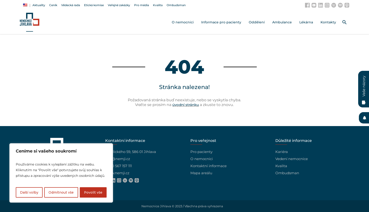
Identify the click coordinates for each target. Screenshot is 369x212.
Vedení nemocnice (291, 159)
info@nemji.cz (117, 159)
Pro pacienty (201, 151)
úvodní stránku (185, 104)
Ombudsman (287, 173)
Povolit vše (93, 192)
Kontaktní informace (208, 166)
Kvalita (281, 166)
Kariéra (281, 151)
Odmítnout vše (61, 192)
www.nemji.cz (117, 173)
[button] (344, 22)
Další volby (29, 192)
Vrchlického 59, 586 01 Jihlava (130, 151)
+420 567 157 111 (118, 166)
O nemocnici (201, 159)
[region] (61, 173)
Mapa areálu (201, 173)
